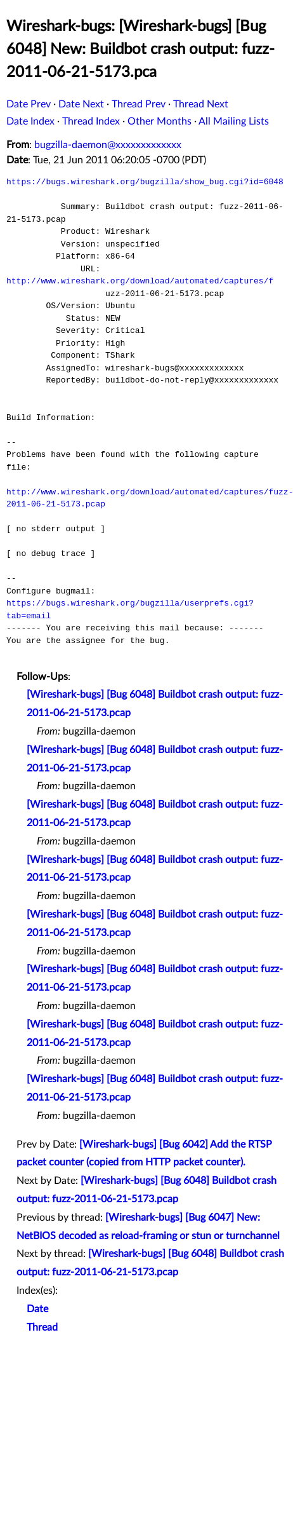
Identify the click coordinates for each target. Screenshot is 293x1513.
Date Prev (28, 104)
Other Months (159, 121)
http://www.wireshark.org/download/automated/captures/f (139, 281)
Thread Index (91, 121)
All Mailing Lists (234, 121)
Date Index (30, 121)
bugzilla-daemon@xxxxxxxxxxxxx (107, 145)
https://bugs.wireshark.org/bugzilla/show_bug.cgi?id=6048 (144, 181)
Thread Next (200, 104)
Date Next (81, 104)
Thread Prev (139, 104)
